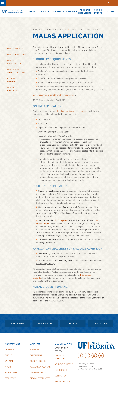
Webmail (9, 361)
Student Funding (12, 80)
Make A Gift (45, 323)
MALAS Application (90, 30)
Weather (34, 349)
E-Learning (11, 372)
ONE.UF (8, 355)
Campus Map (36, 355)
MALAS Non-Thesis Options (16, 71)
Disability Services (40, 378)
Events (73, 323)
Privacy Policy (62, 381)
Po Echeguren (61, 220)
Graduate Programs (56, 30)
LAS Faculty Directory (61, 357)
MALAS (74, 30)
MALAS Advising (16, 55)
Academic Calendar (40, 366)
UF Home (9, 349)
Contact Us (100, 323)
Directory (10, 378)
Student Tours (38, 361)
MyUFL (8, 366)
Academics (38, 30)
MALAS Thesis (15, 49)
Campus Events (38, 372)
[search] (109, 3)
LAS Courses (61, 370)
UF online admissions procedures (71, 111)
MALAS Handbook (13, 89)
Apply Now (17, 323)
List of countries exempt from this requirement (54, 95)
